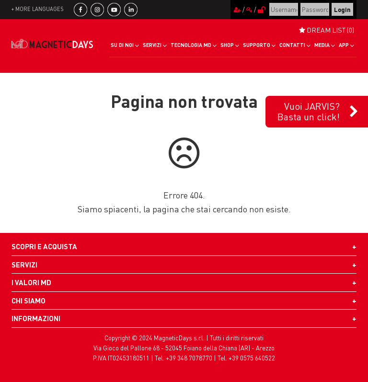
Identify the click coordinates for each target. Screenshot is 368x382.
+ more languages (38, 9)
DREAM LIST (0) (326, 29)
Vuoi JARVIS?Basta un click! (308, 111)
